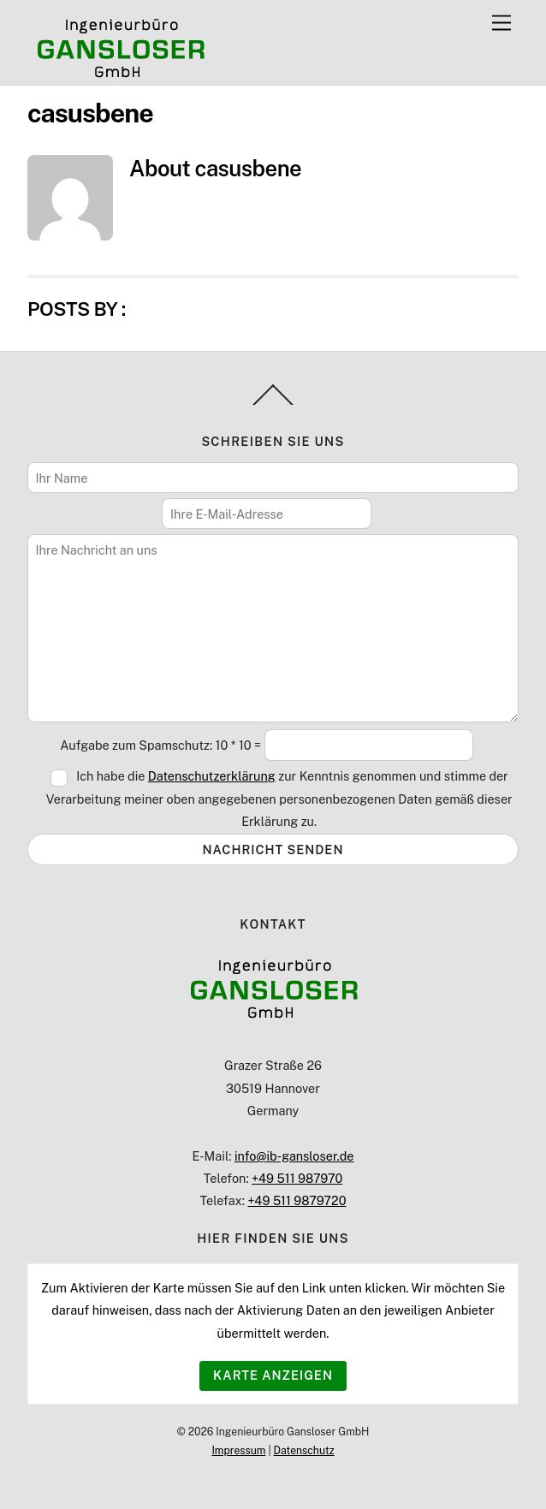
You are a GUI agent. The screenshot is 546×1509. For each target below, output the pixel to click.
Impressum (238, 1450)
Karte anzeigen (273, 1375)
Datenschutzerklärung (212, 776)
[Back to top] (273, 404)
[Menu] (501, 23)
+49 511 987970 (297, 1178)
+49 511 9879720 (296, 1200)
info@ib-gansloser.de (293, 1156)
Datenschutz (304, 1450)
